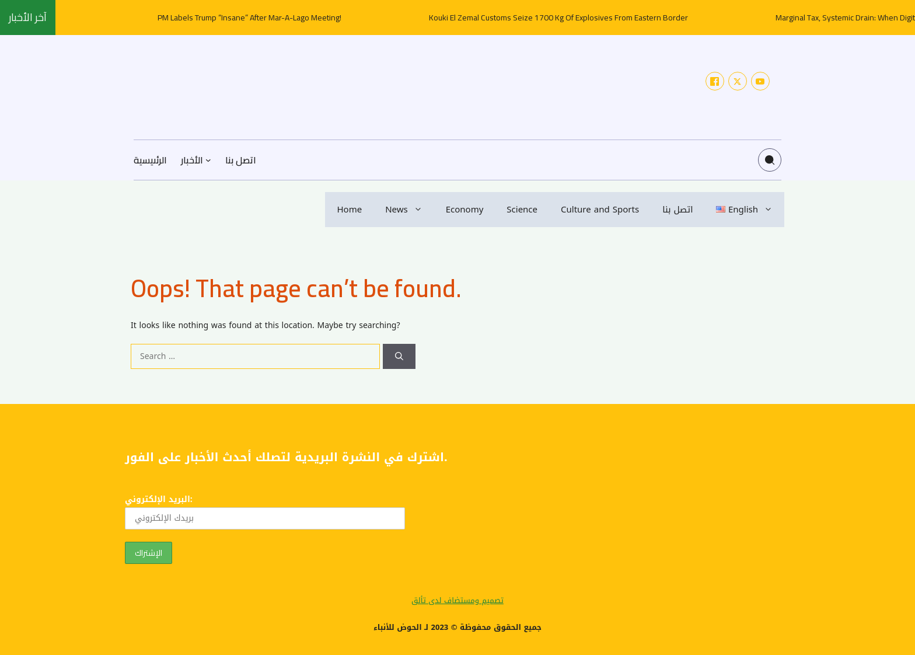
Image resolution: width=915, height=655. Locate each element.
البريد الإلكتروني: (265, 510)
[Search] (399, 356)
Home (349, 209)
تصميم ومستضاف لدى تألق (457, 600)
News (409, 209)
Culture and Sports (600, 209)
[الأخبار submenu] (208, 160)
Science (522, 209)
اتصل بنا (677, 209)
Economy (465, 209)
